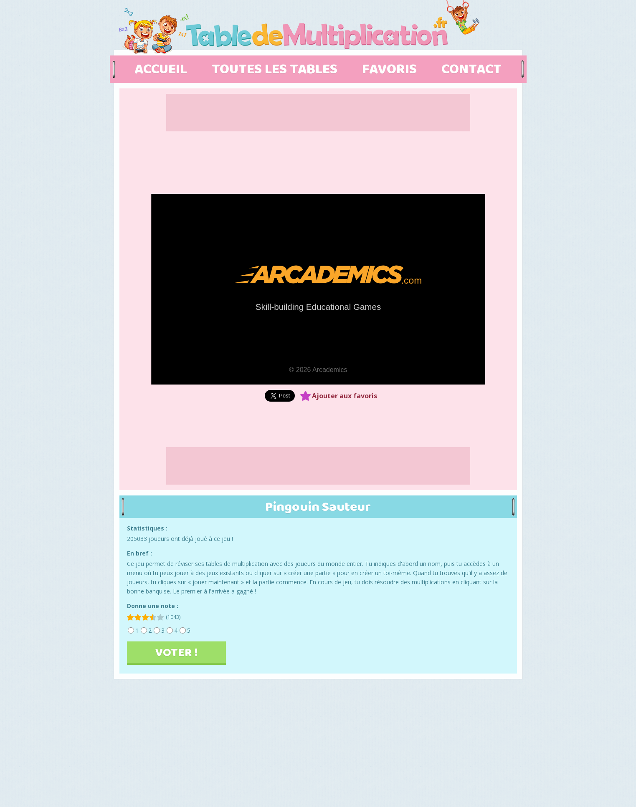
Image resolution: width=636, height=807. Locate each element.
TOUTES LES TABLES (276, 69)
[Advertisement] (581, 319)
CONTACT (471, 69)
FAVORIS (389, 69)
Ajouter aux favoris (344, 395)
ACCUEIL (160, 69)
